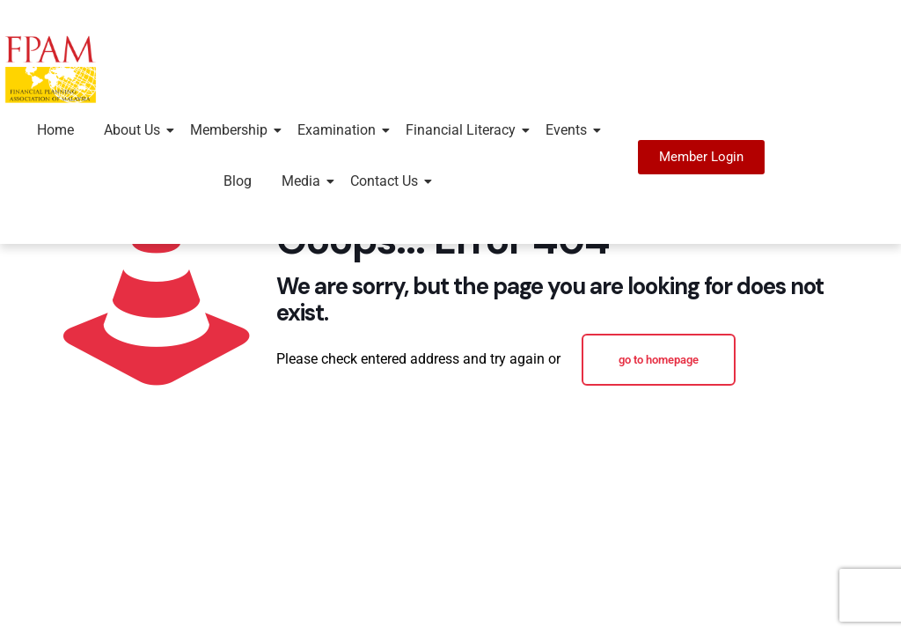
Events (569, 130)
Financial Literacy (464, 130)
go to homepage (659, 359)
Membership (232, 130)
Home (55, 130)
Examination (339, 130)
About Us (135, 130)
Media (304, 181)
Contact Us (387, 181)
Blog (237, 181)
